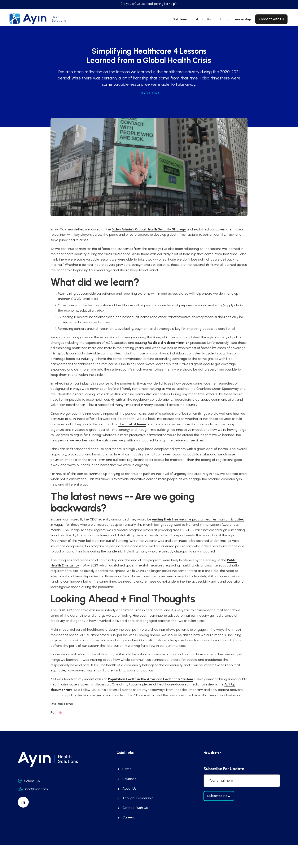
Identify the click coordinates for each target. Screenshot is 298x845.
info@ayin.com (36, 789)
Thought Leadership (235, 19)
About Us (203, 19)
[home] (34, 18)
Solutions (180, 19)
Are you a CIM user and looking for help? (148, 4)
